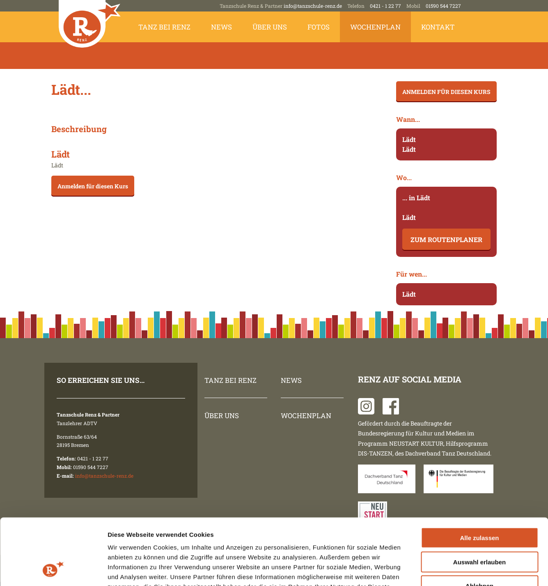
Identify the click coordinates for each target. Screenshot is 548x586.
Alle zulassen (479, 477)
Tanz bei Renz (164, 27)
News (221, 27)
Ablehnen (479, 525)
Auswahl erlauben (479, 502)
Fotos (318, 27)
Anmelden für (92, 186)
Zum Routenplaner (446, 239)
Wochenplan (375, 27)
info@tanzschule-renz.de (313, 5)
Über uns (269, 27)
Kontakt (438, 27)
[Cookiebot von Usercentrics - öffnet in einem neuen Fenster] (53, 570)
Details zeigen (436, 569)
